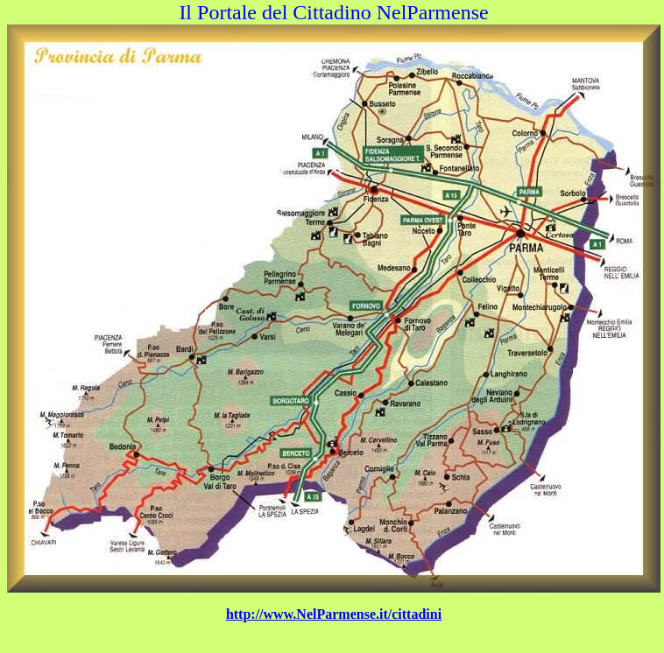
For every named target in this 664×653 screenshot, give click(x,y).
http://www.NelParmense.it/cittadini (333, 614)
